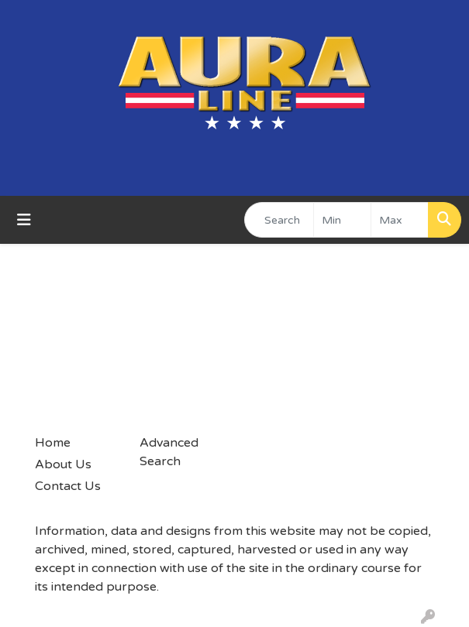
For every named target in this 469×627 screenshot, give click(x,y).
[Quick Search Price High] (400, 220)
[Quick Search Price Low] (342, 220)
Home (53, 443)
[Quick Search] (279, 220)
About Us (63, 464)
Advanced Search (169, 452)
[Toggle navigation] (24, 220)
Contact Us (68, 486)
